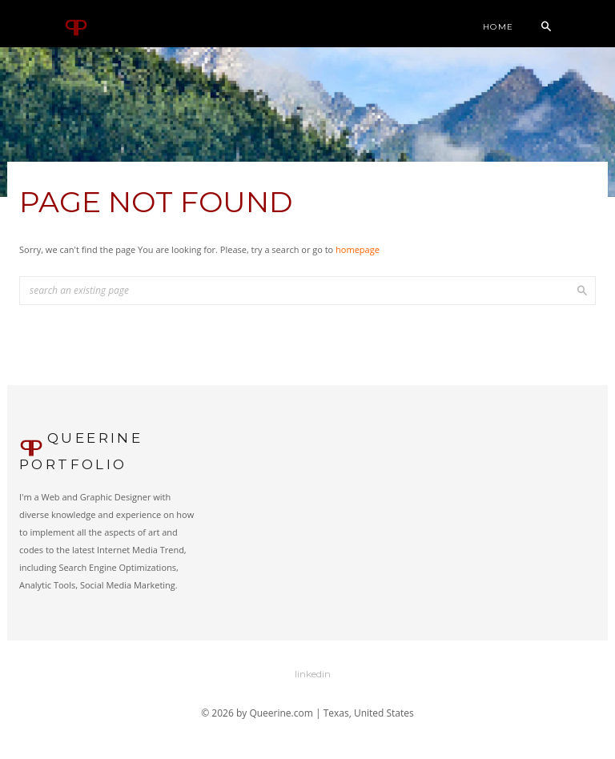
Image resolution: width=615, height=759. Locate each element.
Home (498, 27)
